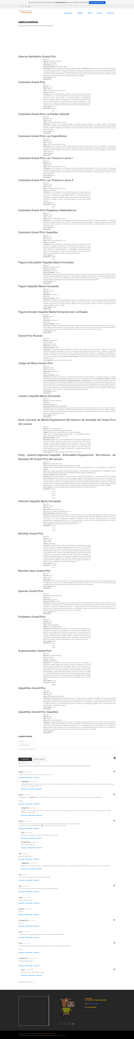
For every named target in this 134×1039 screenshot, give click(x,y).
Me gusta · (21, 777)
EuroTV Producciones (43, 1033)
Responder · (29, 777)
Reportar (36, 777)
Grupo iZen (53, 1033)
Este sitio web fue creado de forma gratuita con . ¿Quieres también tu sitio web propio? (67, 2)
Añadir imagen (39, 759)
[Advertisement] (67, 42)
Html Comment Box (31, 763)
